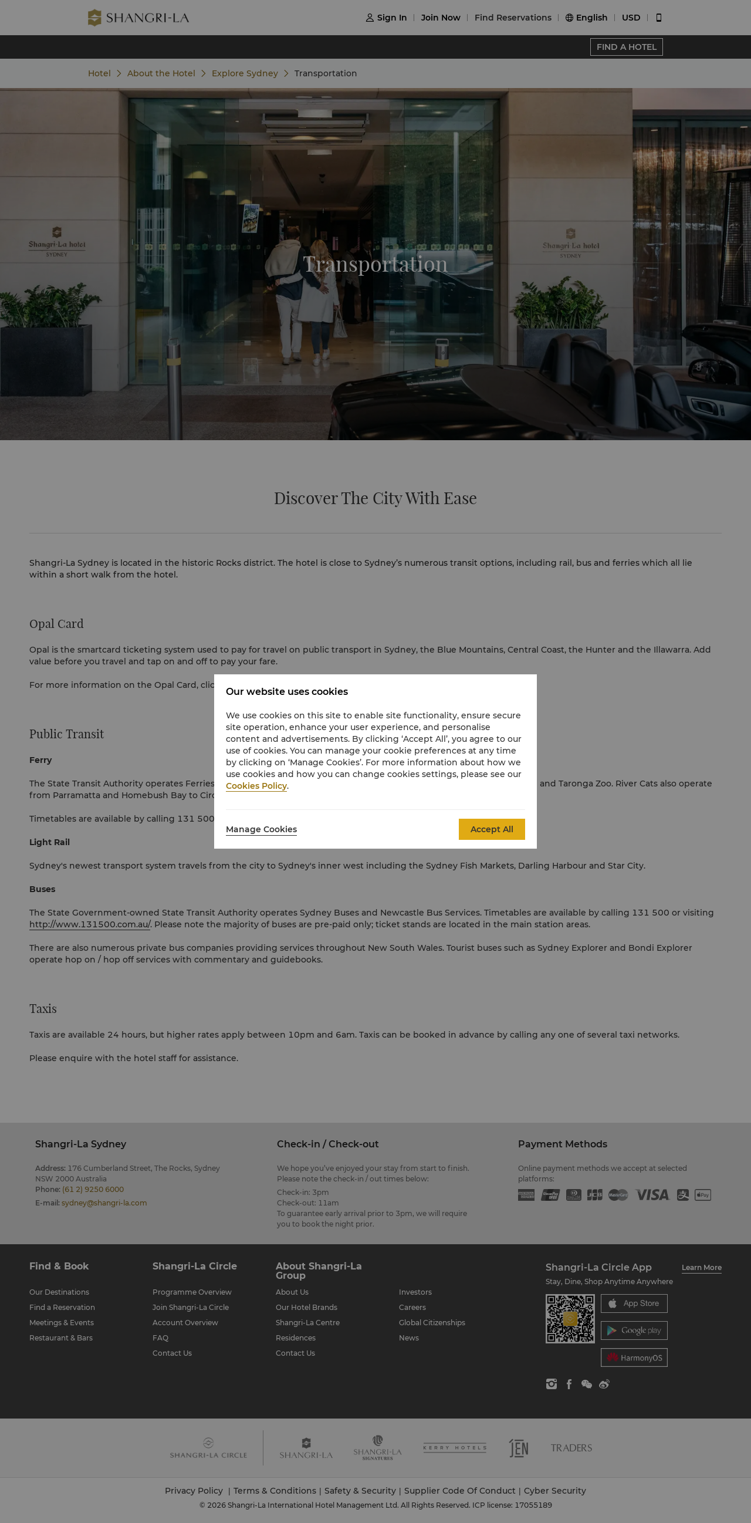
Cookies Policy (256, 786)
